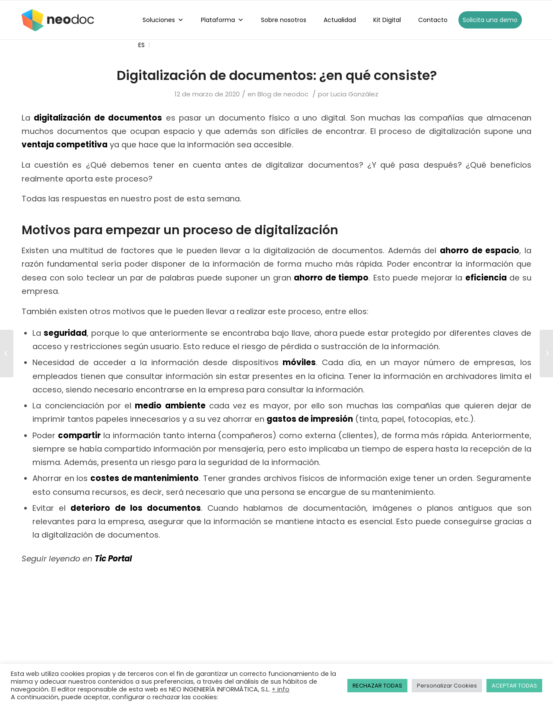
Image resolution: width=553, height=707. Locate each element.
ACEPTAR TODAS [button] (514, 686)
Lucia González (354, 94)
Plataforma (222, 19)
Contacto (433, 20)
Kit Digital (387, 20)
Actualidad (340, 20)
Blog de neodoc (282, 94)
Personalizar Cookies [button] (447, 686)
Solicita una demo (490, 20)
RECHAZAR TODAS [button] (377, 686)
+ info (280, 689)
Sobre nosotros (283, 20)
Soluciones (163, 19)
